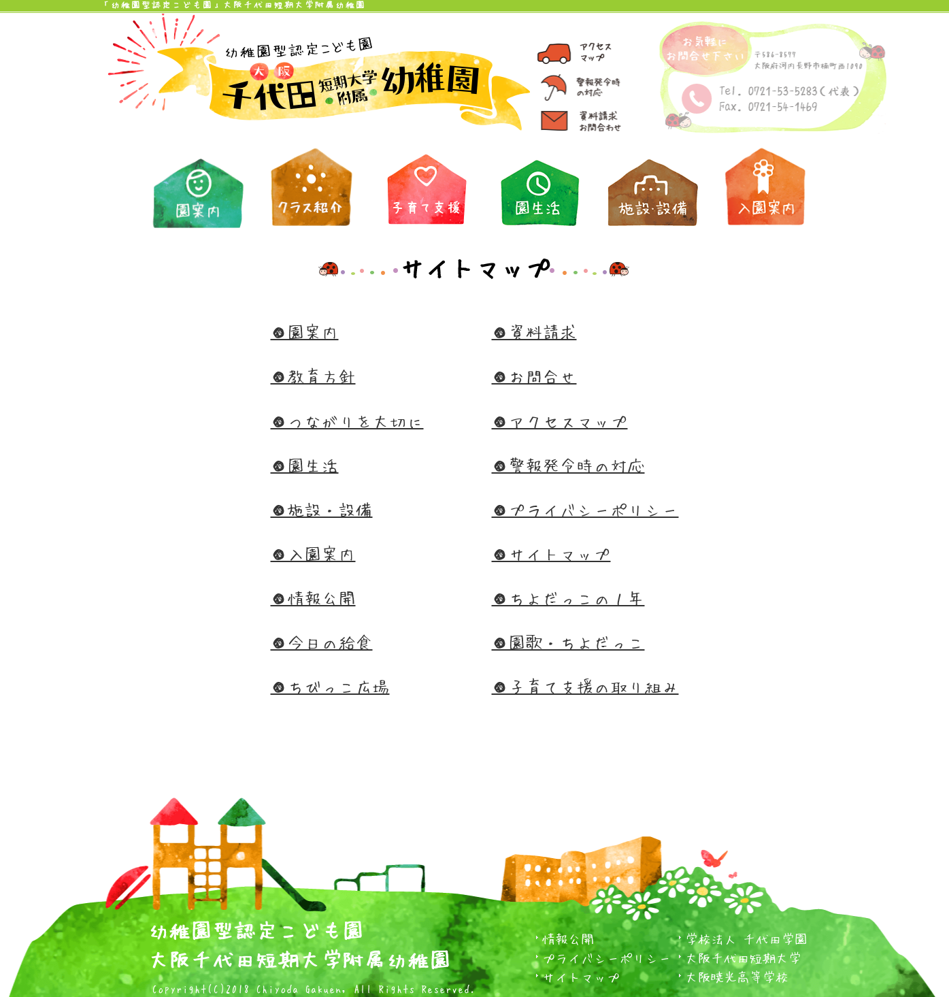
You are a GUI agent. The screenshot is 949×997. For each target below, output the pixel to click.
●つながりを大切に (347, 421)
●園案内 (305, 332)
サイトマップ (581, 976)
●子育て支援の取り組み (585, 686)
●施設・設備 (322, 509)
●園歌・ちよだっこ (568, 642)
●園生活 (305, 465)
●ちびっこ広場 (330, 686)
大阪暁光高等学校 (736, 976)
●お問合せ (534, 376)
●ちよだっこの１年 (568, 598)
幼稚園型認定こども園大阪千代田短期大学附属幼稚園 (300, 941)
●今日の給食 (322, 642)
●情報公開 (313, 598)
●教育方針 (313, 376)
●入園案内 (313, 553)
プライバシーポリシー (606, 957)
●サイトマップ (551, 553)
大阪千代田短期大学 (743, 957)
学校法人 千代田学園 (746, 938)
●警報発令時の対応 (568, 465)
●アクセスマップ (560, 421)
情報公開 (568, 938)
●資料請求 (534, 332)
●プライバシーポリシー (585, 509)
